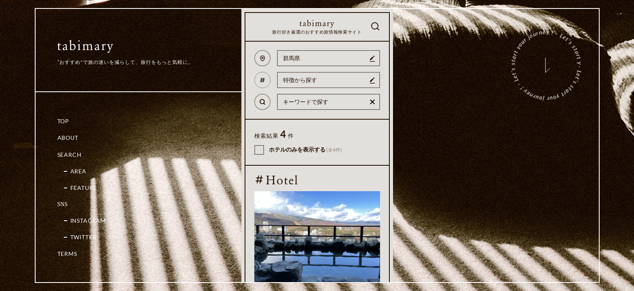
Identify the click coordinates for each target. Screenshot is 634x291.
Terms (67, 253)
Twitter (83, 237)
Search (69, 154)
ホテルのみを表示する (305, 149)
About (67, 137)
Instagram (88, 220)
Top (63, 121)
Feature (83, 187)
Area (78, 171)
